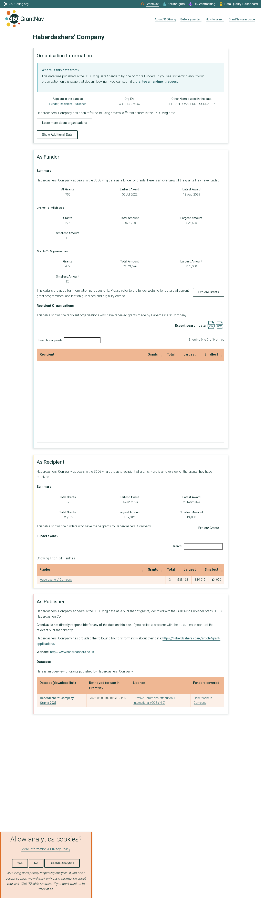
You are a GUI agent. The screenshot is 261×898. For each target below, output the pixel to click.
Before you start (190, 19)
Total (107, 354)
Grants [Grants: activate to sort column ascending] (106, 569)
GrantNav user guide (242, 19)
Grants (68, 354)
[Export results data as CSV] (211, 328)
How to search (215, 19)
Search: (197, 546)
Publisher (80, 104)
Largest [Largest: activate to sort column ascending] (165, 569)
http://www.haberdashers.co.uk (72, 652)
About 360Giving (165, 19)
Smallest (187, 354)
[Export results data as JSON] (219, 328)
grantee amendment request (156, 81)
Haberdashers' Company (56, 579)
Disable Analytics (62, 863)
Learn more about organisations (64, 123)
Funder (54, 104)
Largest (143, 354)
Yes (20, 863)
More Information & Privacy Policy (45, 849)
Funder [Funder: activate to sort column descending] (45, 569)
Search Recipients (70, 340)
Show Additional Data (57, 135)
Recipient (66, 104)
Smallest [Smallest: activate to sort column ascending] (198, 569)
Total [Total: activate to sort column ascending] (135, 569)
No (36, 863)
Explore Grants (208, 292)
